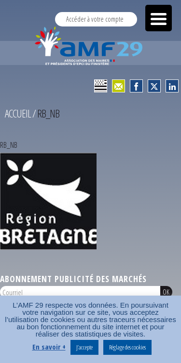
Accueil (18, 113)
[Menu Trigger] (158, 18)
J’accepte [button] (84, 347)
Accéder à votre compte (95, 19)
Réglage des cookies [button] (127, 347)
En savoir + (49, 346)
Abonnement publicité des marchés (73, 279)
